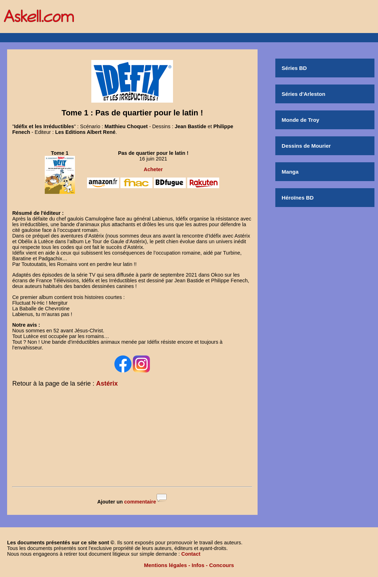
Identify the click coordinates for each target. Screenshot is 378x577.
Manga (290, 172)
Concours (221, 565)
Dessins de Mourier (306, 146)
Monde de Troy (300, 120)
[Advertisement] (132, 438)
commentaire (140, 502)
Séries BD (294, 68)
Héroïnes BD (298, 198)
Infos (198, 565)
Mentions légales (165, 565)
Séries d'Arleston (303, 94)
